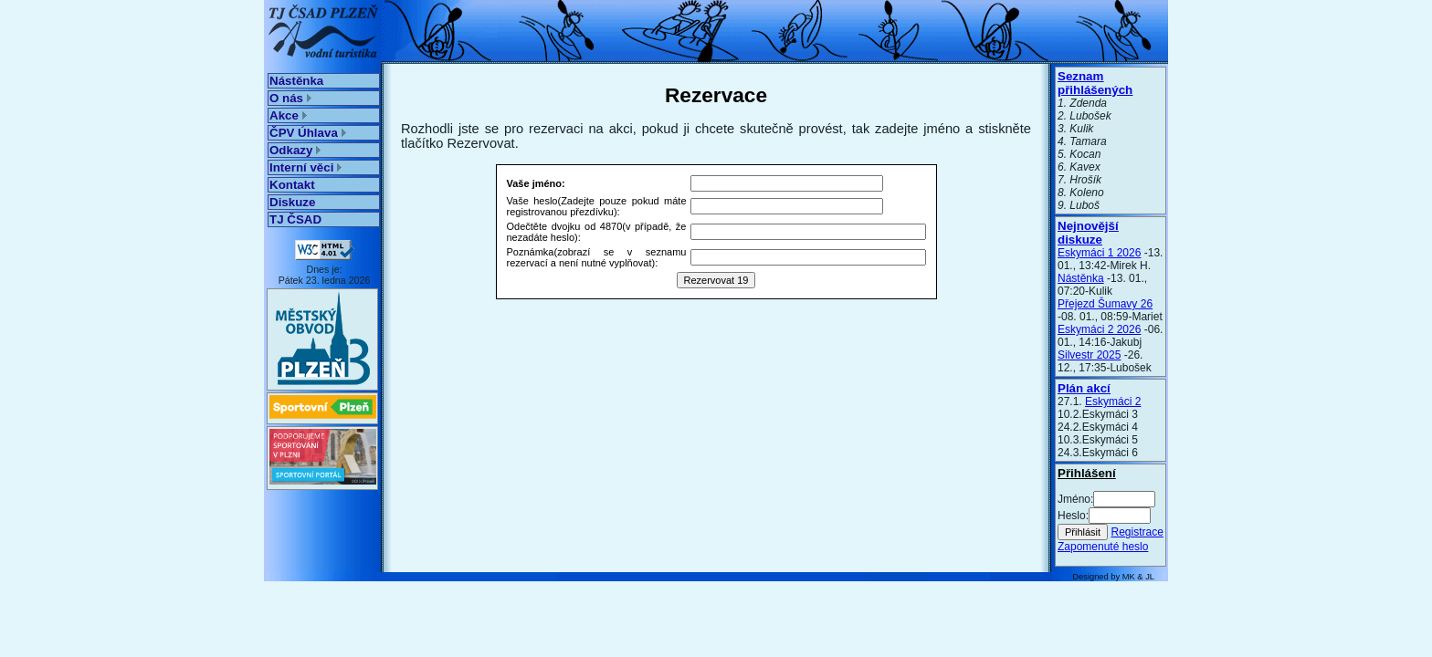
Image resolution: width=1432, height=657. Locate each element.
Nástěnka (296, 81)
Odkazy (295, 150)
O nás (290, 98)
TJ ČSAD (295, 219)
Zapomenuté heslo (1103, 546)
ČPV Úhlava (307, 133)
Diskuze (292, 202)
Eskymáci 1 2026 (1099, 252)
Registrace (1137, 532)
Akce (288, 115)
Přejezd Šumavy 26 (1105, 303)
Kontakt (292, 185)
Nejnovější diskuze (1088, 232)
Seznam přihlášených (1095, 83)
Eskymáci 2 (1113, 401)
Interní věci (305, 167)
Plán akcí (1084, 388)
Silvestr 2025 (1089, 355)
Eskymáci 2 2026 (1099, 329)
